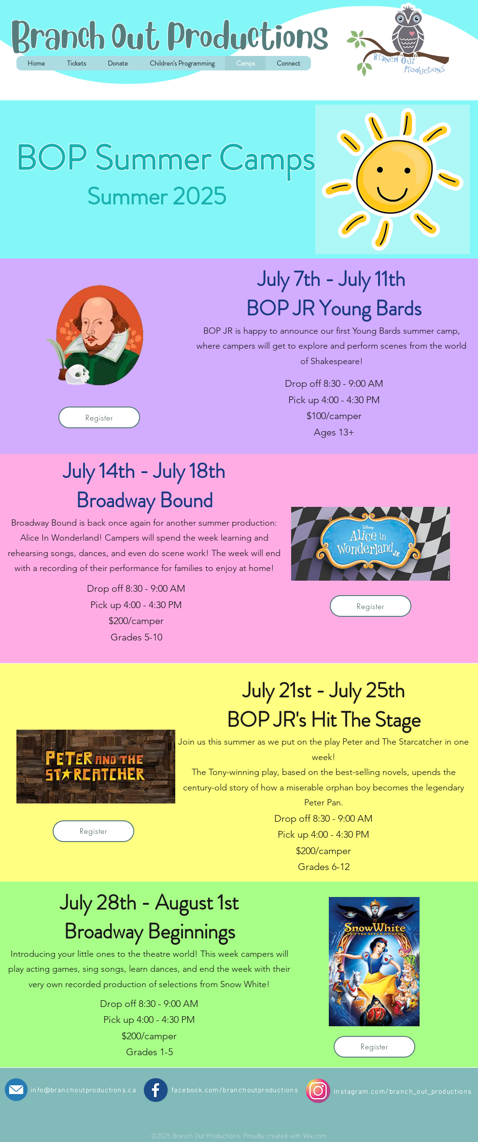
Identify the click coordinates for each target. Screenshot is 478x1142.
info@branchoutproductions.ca (83, 1089)
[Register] (99, 417)
